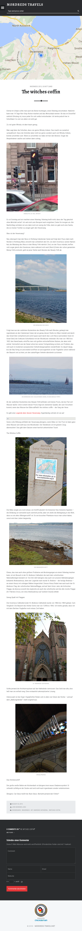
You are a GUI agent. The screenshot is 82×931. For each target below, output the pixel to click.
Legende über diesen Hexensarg (28, 413)
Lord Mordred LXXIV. (19, 807)
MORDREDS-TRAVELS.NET (45, 926)
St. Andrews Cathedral (39, 810)
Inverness (26, 810)
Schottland (47, 86)
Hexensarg (17, 810)
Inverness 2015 (36, 86)
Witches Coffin (55, 810)
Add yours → (11, 832)
